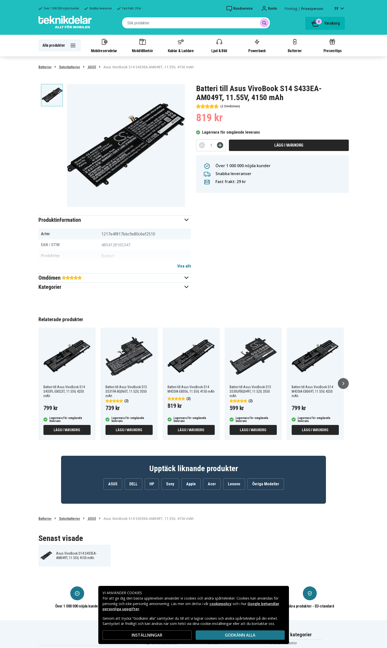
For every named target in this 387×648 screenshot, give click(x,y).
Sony (170, 484)
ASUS (91, 67)
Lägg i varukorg (288, 145)
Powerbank (257, 45)
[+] (220, 145)
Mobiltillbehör (142, 45)
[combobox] (196, 22)
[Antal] (211, 145)
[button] (114, 220)
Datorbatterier (69, 67)
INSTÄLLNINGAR (147, 635)
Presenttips (332, 45)
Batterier (295, 45)
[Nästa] (343, 383)
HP (151, 484)
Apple (191, 484)
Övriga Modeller (265, 484)
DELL (133, 484)
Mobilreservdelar (104, 45)
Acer (212, 484)
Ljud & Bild (219, 45)
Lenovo (234, 484)
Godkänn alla (240, 635)
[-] (202, 145)
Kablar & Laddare (181, 45)
